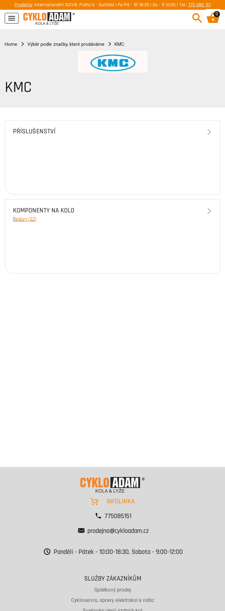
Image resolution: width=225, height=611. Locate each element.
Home (11, 44)
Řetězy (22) (25, 219)
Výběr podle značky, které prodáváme (65, 44)
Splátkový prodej (112, 590)
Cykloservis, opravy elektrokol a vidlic (112, 600)
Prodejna (23, 5)
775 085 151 (199, 5)
